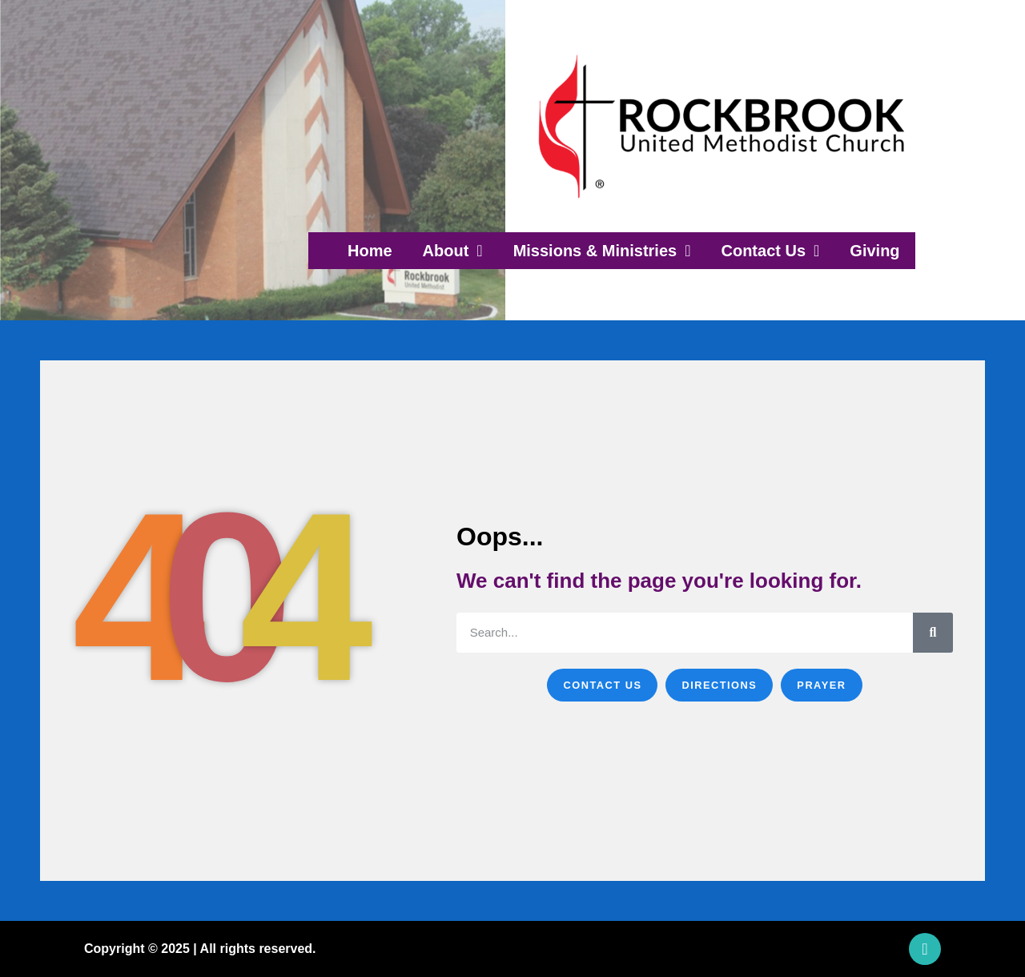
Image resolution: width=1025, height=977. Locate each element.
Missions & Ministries (602, 251)
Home (370, 250)
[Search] (933, 633)
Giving (874, 250)
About (453, 251)
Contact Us (770, 251)
